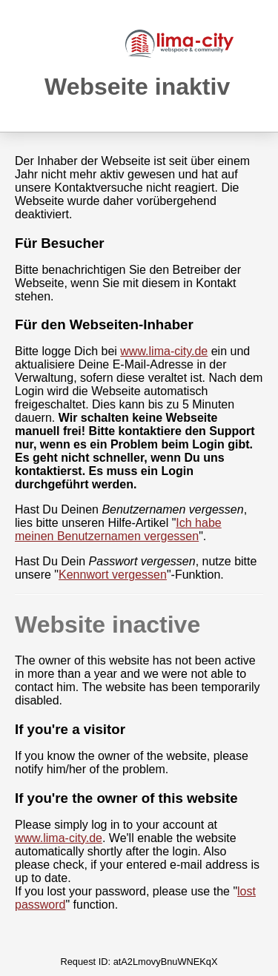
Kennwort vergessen (113, 574)
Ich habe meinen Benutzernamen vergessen (118, 529)
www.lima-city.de (164, 351)
